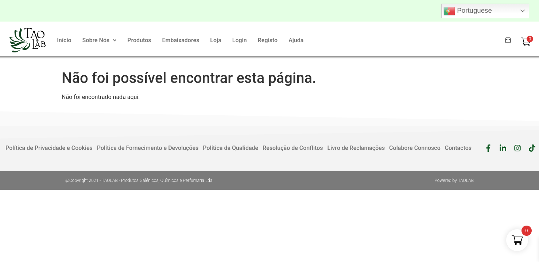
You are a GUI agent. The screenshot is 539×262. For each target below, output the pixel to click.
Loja (215, 40)
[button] (99, 40)
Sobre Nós (99, 40)
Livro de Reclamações (356, 147)
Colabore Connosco (415, 147)
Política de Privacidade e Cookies (49, 147)
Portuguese (467, 11)
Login (239, 40)
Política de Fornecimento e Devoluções (148, 147)
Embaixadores (180, 40)
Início (64, 40)
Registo (268, 40)
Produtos (139, 40)
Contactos (458, 147)
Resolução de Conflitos (293, 147)
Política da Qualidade (230, 147)
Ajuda (295, 40)
